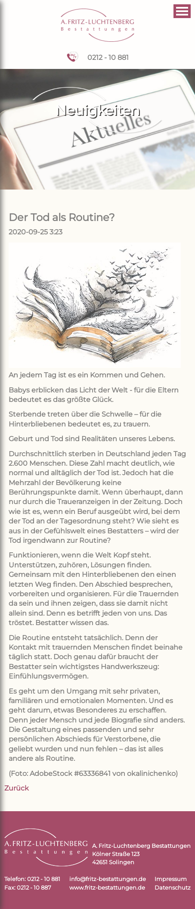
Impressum (171, 879)
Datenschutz (173, 887)
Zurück (16, 788)
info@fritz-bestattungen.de (107, 879)
